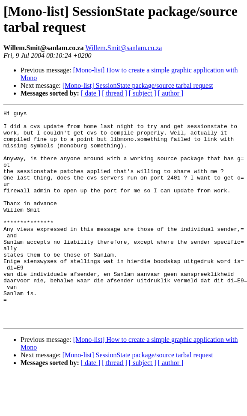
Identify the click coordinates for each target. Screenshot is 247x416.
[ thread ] (114, 93)
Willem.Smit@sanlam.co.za (123, 47)
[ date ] (90, 93)
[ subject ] (142, 93)
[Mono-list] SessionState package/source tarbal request (137, 85)
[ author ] (171, 93)
